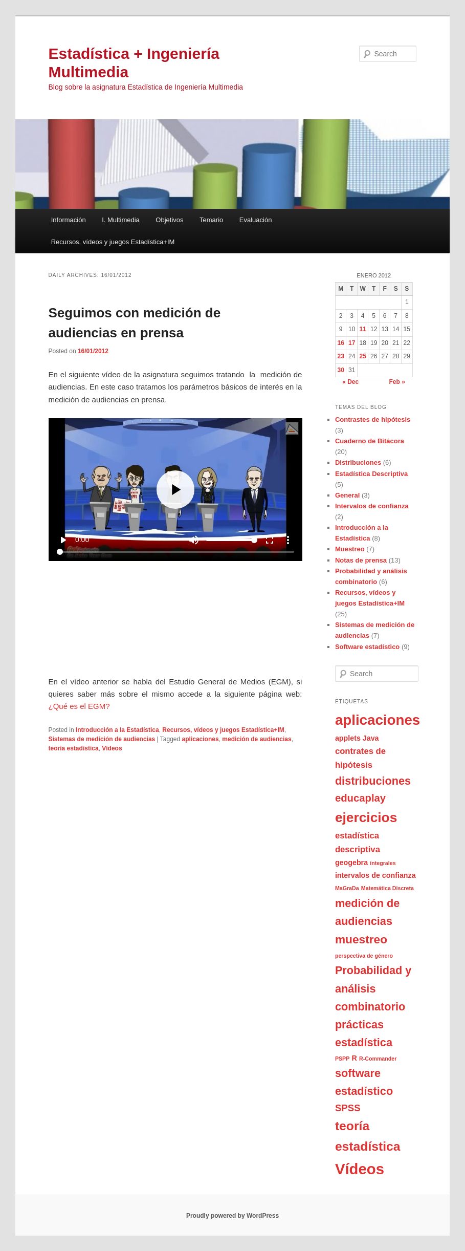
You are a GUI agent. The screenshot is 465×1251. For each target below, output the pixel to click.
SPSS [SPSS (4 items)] (348, 1108)
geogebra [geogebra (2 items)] (351, 862)
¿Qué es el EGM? (79, 706)
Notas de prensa (361, 560)
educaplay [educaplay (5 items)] (360, 798)
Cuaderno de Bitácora (369, 441)
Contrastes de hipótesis (372, 419)
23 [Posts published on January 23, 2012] (340, 356)
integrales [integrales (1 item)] (382, 863)
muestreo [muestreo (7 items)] (361, 939)
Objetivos (169, 220)
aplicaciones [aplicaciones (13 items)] (377, 720)
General (347, 495)
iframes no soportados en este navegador (175, 546)
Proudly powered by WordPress (232, 1215)
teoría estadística (74, 748)
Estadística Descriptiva (371, 474)
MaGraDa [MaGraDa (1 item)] (347, 888)
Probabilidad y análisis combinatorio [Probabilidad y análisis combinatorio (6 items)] (373, 988)
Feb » (397, 381)
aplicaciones (200, 739)
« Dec (350, 381)
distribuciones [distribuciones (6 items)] (373, 780)
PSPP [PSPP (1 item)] (342, 1058)
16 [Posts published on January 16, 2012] (340, 343)
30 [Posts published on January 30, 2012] (340, 370)
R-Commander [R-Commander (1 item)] (377, 1058)
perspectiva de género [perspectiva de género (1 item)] (364, 956)
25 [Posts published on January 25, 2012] (362, 356)
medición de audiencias (256, 739)
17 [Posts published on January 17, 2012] (351, 343)
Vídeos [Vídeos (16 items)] (359, 1168)
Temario (211, 220)
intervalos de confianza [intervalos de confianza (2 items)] (375, 875)
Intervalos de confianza (372, 506)
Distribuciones (358, 462)
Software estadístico (367, 647)
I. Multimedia (121, 220)
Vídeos (112, 748)
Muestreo (350, 549)
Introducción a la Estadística (117, 730)
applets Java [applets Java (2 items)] (357, 738)
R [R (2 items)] (354, 1058)
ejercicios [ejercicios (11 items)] (366, 817)
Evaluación (255, 220)
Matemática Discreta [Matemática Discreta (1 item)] (387, 888)
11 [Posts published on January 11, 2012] (362, 329)
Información (68, 220)
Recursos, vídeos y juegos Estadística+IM (113, 242)
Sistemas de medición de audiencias (102, 739)
